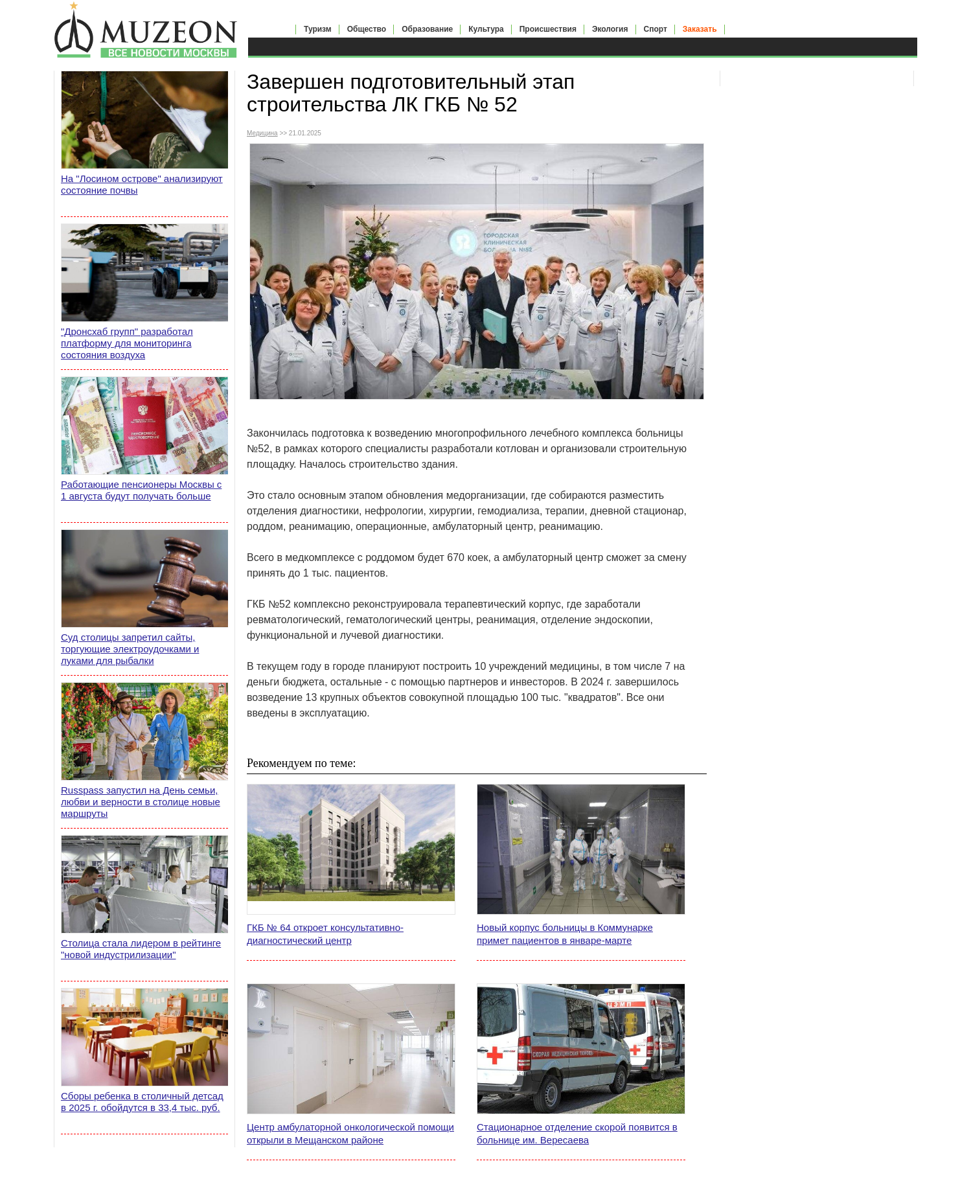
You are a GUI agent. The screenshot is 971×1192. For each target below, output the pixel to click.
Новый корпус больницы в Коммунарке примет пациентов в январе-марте (565, 934)
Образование (427, 29)
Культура (485, 29)
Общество (367, 29)
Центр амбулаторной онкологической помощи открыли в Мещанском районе (350, 1133)
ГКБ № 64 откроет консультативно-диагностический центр (325, 934)
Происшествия (548, 29)
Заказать (700, 29)
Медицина (262, 133)
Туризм (318, 29)
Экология (610, 29)
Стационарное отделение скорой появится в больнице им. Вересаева (577, 1133)
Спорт (655, 29)
